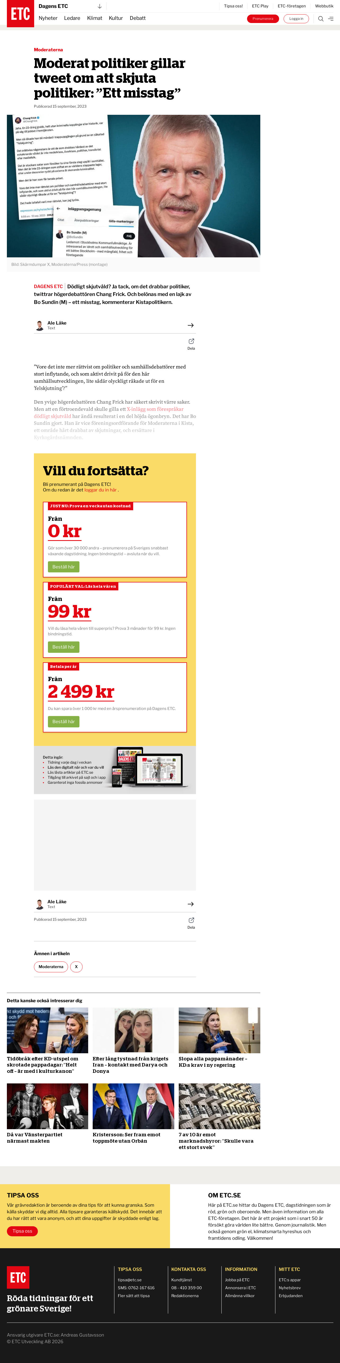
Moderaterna (48, 49)
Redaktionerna (185, 1295)
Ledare (72, 18)
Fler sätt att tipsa (134, 1295)
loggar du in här (101, 490)
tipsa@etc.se (130, 1280)
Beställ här (63, 566)
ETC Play (260, 6)
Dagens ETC (70, 6)
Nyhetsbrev (290, 1287)
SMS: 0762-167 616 (136, 1287)
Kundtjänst (181, 1280)
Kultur (116, 18)
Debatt (138, 18)
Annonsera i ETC (240, 1287)
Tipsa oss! (233, 6)
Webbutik (324, 6)
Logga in (296, 19)
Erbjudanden (291, 1295)
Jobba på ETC (237, 1280)
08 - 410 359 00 (186, 1287)
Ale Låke (56, 323)
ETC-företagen (292, 6)
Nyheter (48, 18)
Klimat (94, 18)
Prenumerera (263, 19)
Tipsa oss (22, 1231)
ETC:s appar (290, 1280)
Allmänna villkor (240, 1295)
